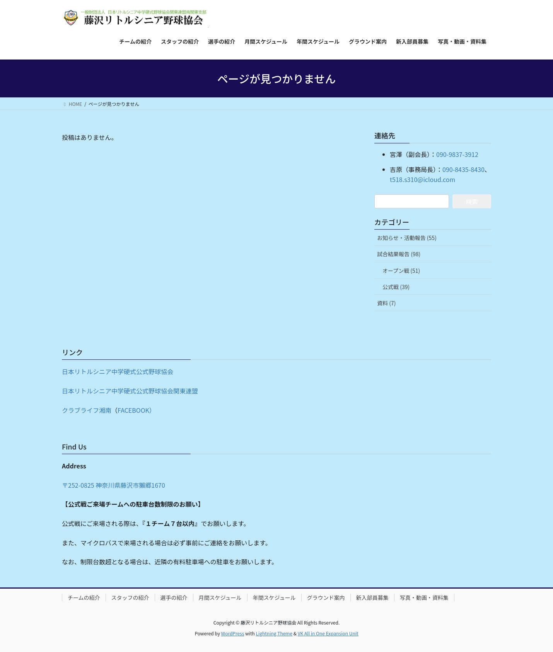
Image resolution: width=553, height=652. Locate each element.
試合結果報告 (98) (398, 254)
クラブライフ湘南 (86, 410)
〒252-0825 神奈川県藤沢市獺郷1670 (113, 485)
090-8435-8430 (463, 169)
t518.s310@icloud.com (422, 179)
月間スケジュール (220, 597)
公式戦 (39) (396, 287)
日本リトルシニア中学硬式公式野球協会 (117, 371)
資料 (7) (386, 303)
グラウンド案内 (326, 597)
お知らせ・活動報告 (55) (407, 238)
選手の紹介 (174, 597)
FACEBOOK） (136, 410)
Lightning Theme (274, 633)
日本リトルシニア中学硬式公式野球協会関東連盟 (130, 390)
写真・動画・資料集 (424, 597)
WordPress (232, 633)
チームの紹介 (84, 597)
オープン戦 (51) (401, 270)
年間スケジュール (274, 597)
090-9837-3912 (457, 154)
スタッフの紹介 (130, 597)
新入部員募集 (372, 597)
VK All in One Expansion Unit (328, 633)
